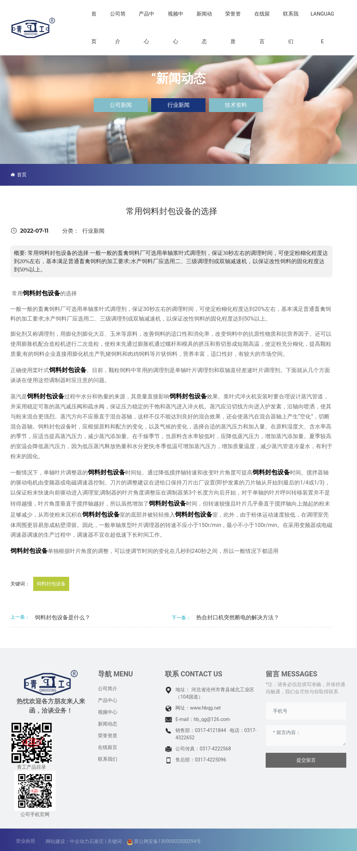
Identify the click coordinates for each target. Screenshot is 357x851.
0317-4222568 (215, 748)
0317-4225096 (210, 759)
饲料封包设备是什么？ (62, 617)
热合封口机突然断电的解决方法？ (237, 617)
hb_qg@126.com (212, 719)
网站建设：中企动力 (67, 841)
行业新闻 (178, 105)
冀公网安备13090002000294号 (167, 841)
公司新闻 (121, 105)
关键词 (114, 841)
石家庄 (96, 841)
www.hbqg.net (205, 708)
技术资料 (236, 105)
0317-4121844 (210, 730)
